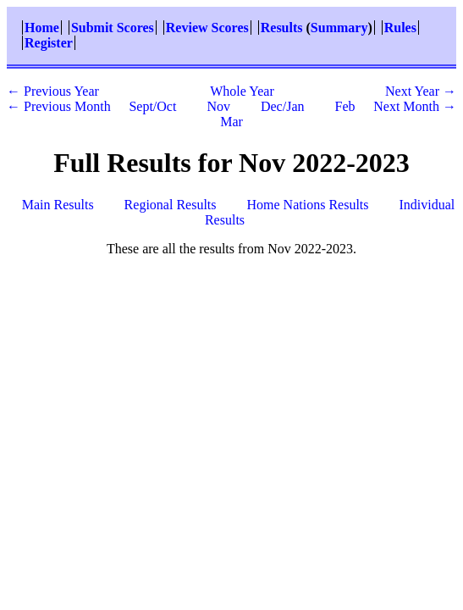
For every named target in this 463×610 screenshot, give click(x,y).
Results (282, 27)
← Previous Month (59, 106)
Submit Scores (112, 27)
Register (49, 43)
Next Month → (414, 106)
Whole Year (242, 91)
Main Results (58, 204)
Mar (231, 121)
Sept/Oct (152, 106)
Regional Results (170, 204)
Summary (339, 27)
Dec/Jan (283, 106)
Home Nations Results (308, 204)
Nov (218, 106)
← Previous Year (53, 91)
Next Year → (420, 91)
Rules (400, 27)
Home (42, 27)
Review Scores (207, 27)
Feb (344, 106)
